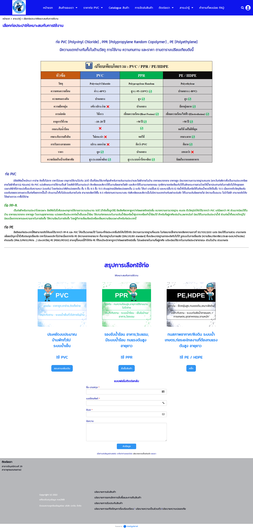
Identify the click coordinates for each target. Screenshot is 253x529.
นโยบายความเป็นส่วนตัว (141, 453)
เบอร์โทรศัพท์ (93, 398)
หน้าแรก (6, 18)
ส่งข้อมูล (127, 446)
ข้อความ (90, 421)
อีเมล (89, 410)
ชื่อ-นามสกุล (92, 387)
